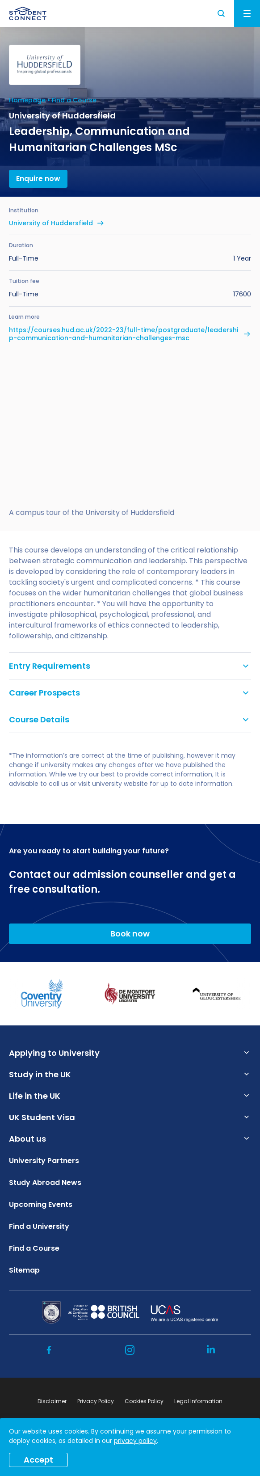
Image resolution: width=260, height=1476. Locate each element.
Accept (38, 1459)
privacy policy (135, 1440)
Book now (130, 933)
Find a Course (74, 100)
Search (221, 13)
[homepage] (27, 13)
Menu (247, 13)
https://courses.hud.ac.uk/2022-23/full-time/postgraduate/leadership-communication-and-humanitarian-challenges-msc (123, 334)
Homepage (27, 100)
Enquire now (38, 178)
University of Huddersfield (51, 223)
